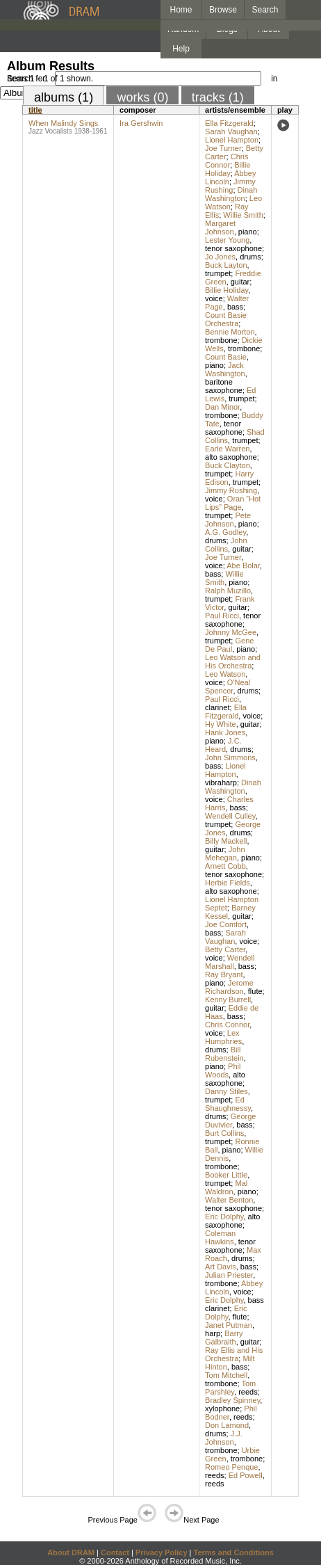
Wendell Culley (230, 816)
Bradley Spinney (232, 1400)
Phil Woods (222, 1070)
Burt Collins (224, 1133)
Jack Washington (225, 369)
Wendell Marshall (229, 962)
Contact (115, 1552)
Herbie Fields (227, 882)
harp (212, 1333)
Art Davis (220, 1266)
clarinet (217, 707)
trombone (221, 340)
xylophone (222, 1408)
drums (250, 256)
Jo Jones (220, 256)
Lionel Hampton (231, 140)
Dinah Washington (231, 194)
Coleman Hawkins (220, 1237)
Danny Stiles (226, 1091)
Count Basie (226, 357)
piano (247, 231)
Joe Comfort (226, 924)
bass (235, 307)
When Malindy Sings (63, 123)
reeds (248, 1392)
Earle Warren (227, 448)
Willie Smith (243, 215)
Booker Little (226, 1175)
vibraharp (221, 782)
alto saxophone (231, 457)
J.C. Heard (223, 745)
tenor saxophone (233, 248)
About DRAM (70, 1552)
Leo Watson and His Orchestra (233, 661)
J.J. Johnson (223, 1437)
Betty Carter (225, 949)
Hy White (220, 724)
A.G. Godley (225, 532)
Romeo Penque (231, 1467)
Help (181, 49)
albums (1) (63, 97)
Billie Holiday (227, 169)
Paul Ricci (222, 615)
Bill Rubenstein (224, 1053)
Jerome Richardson (229, 987)
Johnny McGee (230, 632)
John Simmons (230, 757)
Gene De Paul (229, 644)
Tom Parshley (230, 1387)
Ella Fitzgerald (229, 123)
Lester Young (227, 240)
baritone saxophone (223, 386)
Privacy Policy (161, 1552)
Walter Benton (229, 1200)
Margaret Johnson (220, 227)
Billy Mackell (226, 841)
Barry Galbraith (223, 1337)
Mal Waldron (226, 1187)
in (274, 78)
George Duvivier (230, 1120)
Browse (223, 10)
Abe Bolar (243, 565)
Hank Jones (225, 732)
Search (265, 10)
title (35, 110)
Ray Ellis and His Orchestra (234, 1354)
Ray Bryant (223, 974)
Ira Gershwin (141, 123)
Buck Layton (226, 265)
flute (255, 991)
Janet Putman (228, 1325)
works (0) (142, 97)
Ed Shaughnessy (228, 1104)
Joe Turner (223, 148)
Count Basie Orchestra (226, 319)
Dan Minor (222, 407)
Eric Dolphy (224, 1216)
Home (181, 10)
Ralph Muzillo (228, 590)
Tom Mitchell (226, 1375)
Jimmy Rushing (230, 185)
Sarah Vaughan (231, 131)
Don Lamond (227, 1425)
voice (214, 298)
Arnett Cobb (225, 866)
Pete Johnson (228, 519)
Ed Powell (246, 1475)
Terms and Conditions (234, 1552)
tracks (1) (218, 97)
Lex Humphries (223, 1037)
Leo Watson (225, 674)
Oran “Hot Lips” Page (233, 503)
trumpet (218, 273)
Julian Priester (229, 1275)
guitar (240, 282)
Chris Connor (226, 160)
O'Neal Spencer (227, 686)
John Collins (226, 544)
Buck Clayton (227, 465)
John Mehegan (225, 853)
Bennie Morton (230, 332)
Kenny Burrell (228, 999)
